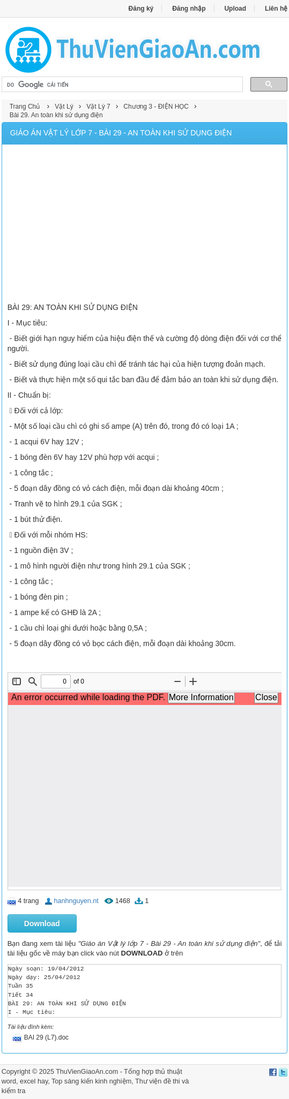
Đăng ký (141, 8)
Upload (235, 8)
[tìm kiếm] (121, 84)
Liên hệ (276, 8)
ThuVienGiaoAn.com (87, 1071)
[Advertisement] (145, 225)
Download (42, 923)
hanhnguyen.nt (76, 901)
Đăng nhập (188, 8)
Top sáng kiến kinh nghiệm (91, 1081)
